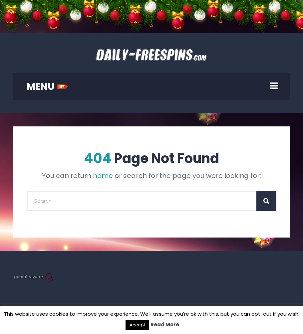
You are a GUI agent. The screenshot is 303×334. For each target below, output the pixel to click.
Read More (165, 324)
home (103, 175)
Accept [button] (137, 325)
